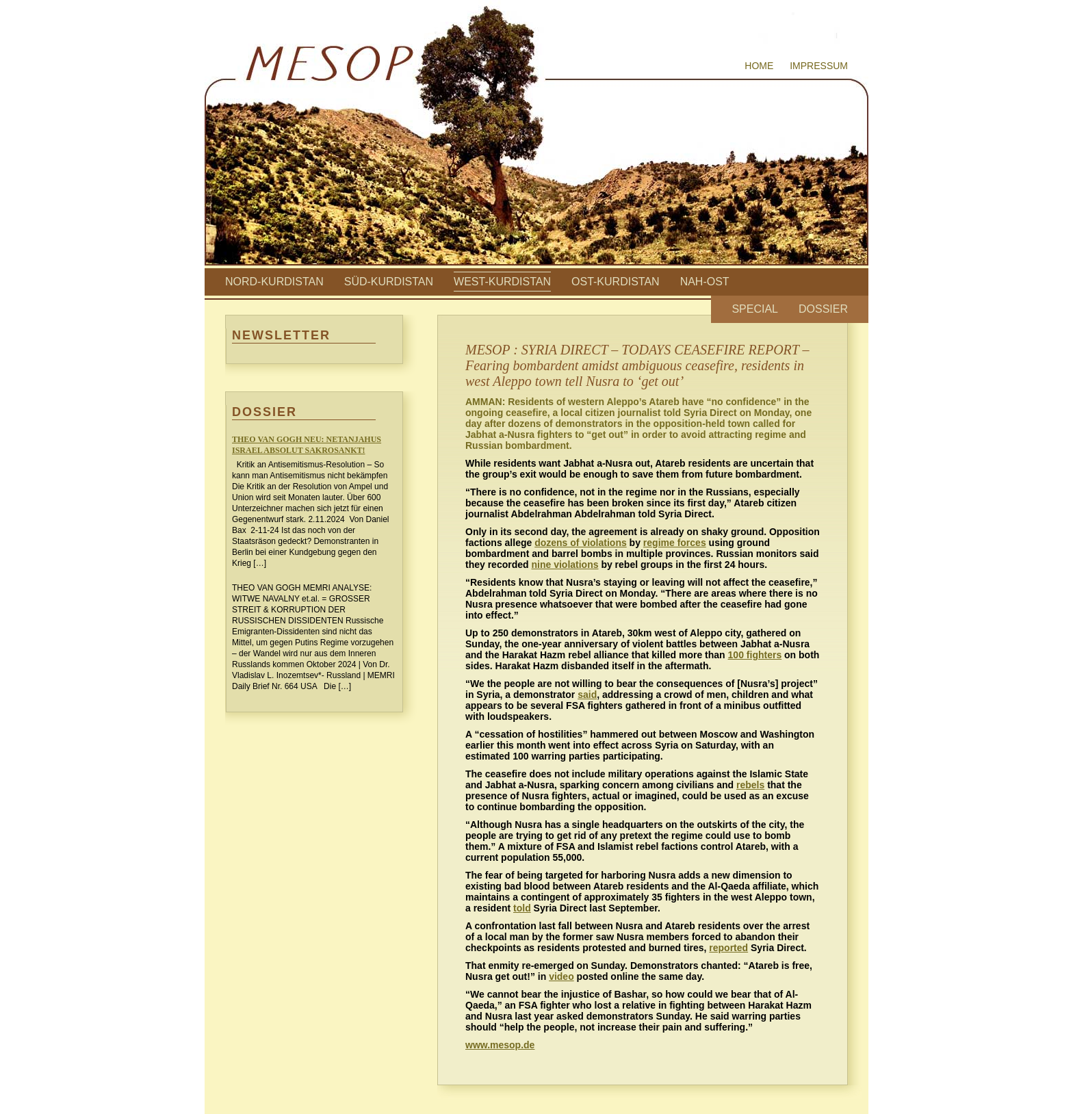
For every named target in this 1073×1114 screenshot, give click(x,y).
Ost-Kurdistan (615, 281)
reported (728, 947)
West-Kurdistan (502, 281)
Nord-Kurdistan (274, 281)
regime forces (674, 542)
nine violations (564, 564)
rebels (750, 784)
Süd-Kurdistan (388, 281)
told (522, 908)
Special (755, 309)
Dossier (823, 309)
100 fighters (755, 654)
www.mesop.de (499, 1044)
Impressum (819, 65)
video (561, 976)
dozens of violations (580, 542)
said (587, 694)
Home (759, 65)
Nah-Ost (704, 281)
